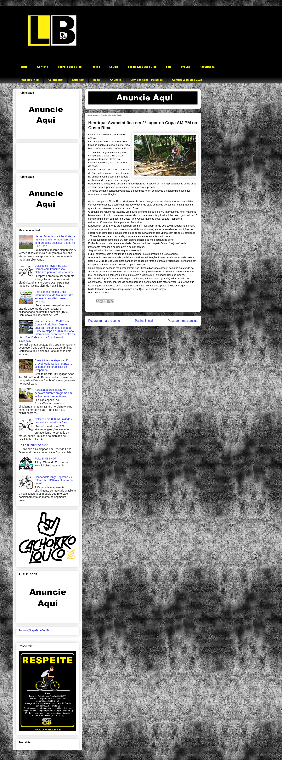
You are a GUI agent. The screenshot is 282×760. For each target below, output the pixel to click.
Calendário (55, 80)
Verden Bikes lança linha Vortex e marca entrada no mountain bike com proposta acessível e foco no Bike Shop (55, 241)
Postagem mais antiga (183, 320)
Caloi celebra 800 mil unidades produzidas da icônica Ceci (53, 421)
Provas (185, 67)
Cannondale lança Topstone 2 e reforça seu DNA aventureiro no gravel (54, 480)
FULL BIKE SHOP (46, 458)
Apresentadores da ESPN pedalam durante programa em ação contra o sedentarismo (53, 393)
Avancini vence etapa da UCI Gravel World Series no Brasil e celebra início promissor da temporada (53, 365)
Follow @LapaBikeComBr (34, 630)
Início (24, 67)
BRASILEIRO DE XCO (34, 445)
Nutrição (78, 80)
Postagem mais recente (104, 320)
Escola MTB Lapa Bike (142, 67)
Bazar (96, 80)
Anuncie (115, 80)
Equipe (114, 67)
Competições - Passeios (146, 80)
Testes (95, 67)
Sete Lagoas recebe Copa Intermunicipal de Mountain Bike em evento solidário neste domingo (54, 296)
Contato (42, 67)
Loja (169, 67)
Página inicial (144, 320)
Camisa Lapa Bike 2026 (187, 80)
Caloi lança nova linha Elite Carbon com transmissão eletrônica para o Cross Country (54, 269)
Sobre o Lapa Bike (70, 67)
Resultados (207, 67)
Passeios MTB (29, 80)
